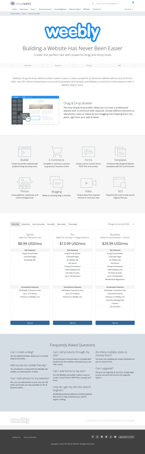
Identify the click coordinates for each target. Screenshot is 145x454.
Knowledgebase (60, 9)
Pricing (88, 65)
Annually (51, 224)
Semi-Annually (38, 224)
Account (128, 9)
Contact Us (97, 9)
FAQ (119, 65)
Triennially (72, 224)
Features (58, 65)
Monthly (15, 224)
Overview (27, 65)
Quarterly (26, 224)
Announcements (45, 9)
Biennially (61, 224)
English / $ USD (126, 437)
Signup (30, 323)
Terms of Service (30, 437)
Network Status (75, 9)
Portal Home (15, 14)
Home (14, 9)
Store (33, 9)
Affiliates (86, 9)
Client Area (24, 9)
